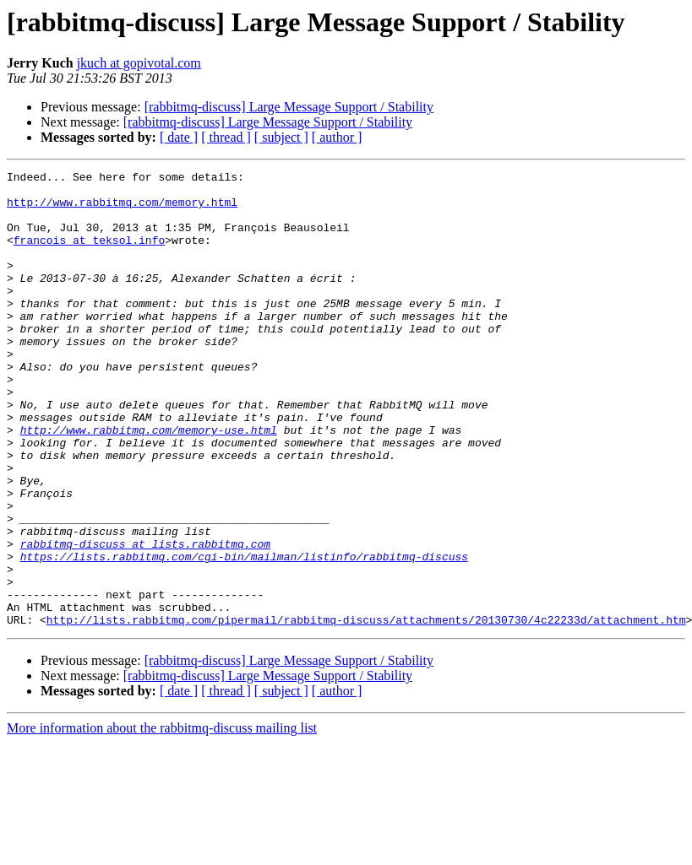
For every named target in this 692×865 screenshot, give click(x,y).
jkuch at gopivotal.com (139, 63)
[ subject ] (281, 137)
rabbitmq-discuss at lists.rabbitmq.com (145, 619)
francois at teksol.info (89, 254)
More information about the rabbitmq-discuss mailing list (162, 819)
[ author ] (337, 137)
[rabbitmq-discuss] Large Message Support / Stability (288, 107)
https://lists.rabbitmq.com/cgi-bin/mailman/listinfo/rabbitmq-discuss (244, 634)
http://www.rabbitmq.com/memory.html (122, 209)
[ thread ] (226, 137)
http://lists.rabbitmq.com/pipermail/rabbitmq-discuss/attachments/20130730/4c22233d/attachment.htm (366, 710)
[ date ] (179, 137)
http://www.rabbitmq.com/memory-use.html (148, 482)
